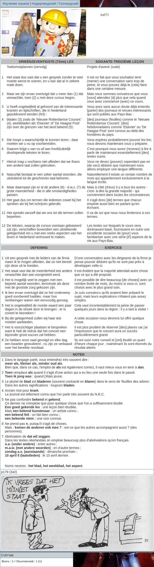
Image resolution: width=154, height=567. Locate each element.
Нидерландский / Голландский (55, 3)
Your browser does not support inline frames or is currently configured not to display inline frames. (36, 562)
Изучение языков (16, 3)
